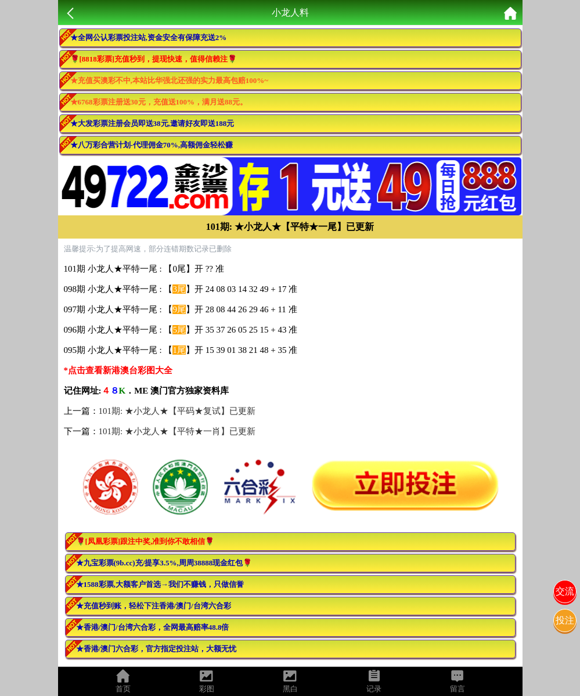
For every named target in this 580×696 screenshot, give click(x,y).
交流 (565, 591)
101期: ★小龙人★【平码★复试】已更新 (177, 411)
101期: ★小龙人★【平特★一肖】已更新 (177, 431)
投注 (565, 620)
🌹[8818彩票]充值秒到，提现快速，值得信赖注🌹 (153, 59)
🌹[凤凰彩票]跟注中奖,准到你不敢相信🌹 (145, 541)
